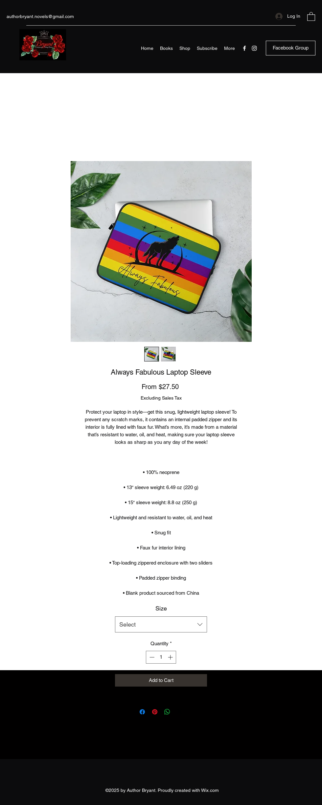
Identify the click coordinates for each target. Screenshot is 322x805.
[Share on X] (180, 712)
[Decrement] (151, 657)
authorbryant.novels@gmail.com (40, 16)
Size (161, 608)
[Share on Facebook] (142, 712)
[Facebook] (244, 48)
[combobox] (161, 624)
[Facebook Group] (290, 48)
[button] (311, 16)
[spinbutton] (161, 657)
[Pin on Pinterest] (155, 712)
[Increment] (171, 657)
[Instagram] (254, 48)
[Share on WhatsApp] (167, 712)
